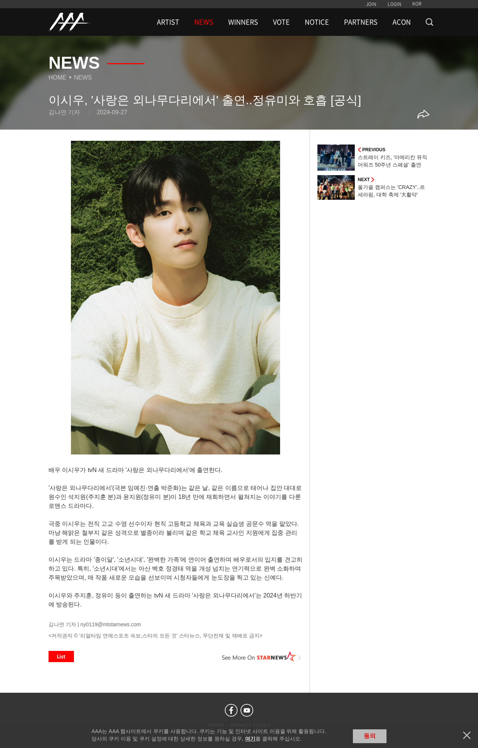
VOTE (281, 22)
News (83, 77)
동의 (370, 736)
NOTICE (317, 22)
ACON (401, 22)
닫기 (467, 735)
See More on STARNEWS (261, 656)
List (61, 656)
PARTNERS (361, 22)
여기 (250, 739)
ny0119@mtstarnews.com (110, 624)
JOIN (371, 4)
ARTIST (168, 22)
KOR (417, 3)
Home (57, 77)
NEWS (203, 22)
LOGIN (394, 4)
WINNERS (243, 22)
